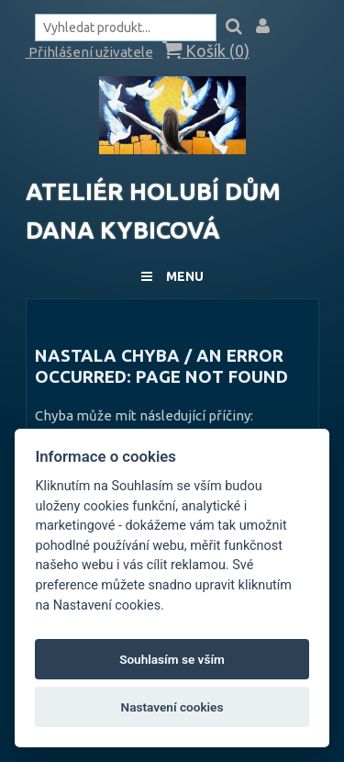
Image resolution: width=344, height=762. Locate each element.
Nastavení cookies (172, 707)
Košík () (206, 51)
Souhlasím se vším (172, 659)
